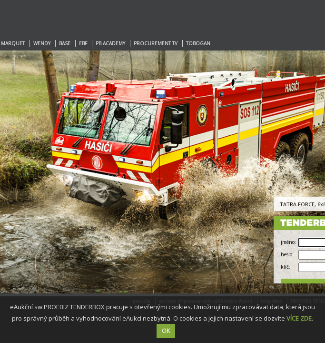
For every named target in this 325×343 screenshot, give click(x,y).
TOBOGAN (198, 43)
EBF (83, 43)
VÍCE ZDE (299, 318)
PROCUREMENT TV (155, 43)
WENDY (41, 43)
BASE (64, 43)
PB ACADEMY (110, 43)
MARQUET (13, 43)
